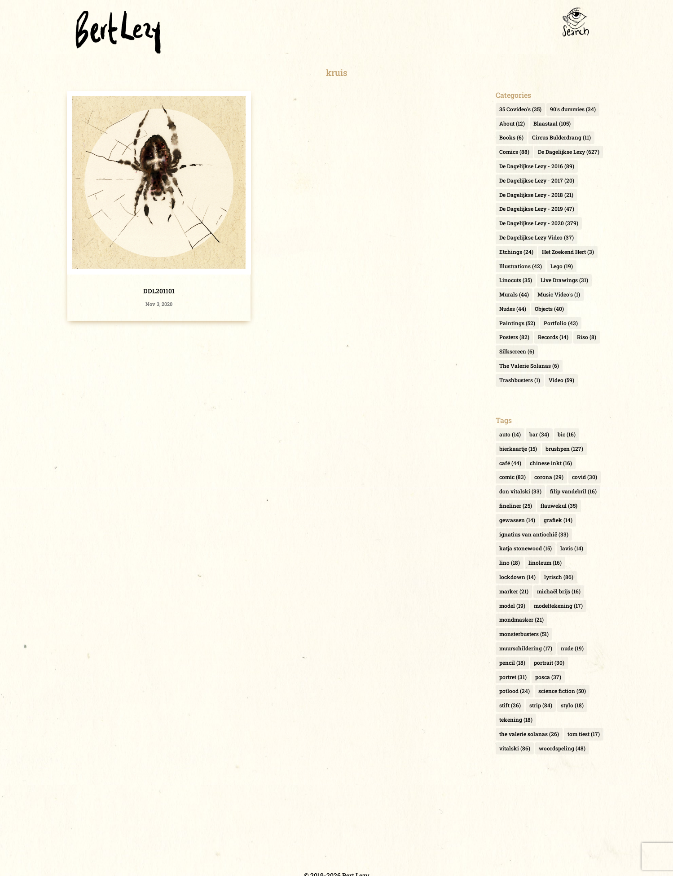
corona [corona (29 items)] (548, 476)
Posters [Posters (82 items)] (514, 336)
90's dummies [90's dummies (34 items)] (573, 109)
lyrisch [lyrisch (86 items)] (558, 576)
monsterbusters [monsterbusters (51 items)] (524, 633)
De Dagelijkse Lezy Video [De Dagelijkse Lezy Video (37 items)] (536, 237)
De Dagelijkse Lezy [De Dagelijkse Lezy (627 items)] (568, 151)
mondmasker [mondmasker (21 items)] (521, 619)
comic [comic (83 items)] (512, 476)
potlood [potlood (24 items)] (514, 690)
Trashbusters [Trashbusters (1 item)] (519, 380)
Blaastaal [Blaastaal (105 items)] (552, 123)
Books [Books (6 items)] (511, 137)
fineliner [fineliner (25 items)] (515, 505)
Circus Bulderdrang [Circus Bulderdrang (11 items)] (561, 137)
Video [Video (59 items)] (561, 380)
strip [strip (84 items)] (540, 705)
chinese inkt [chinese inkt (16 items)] (551, 462)
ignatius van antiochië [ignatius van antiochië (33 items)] (533, 534)
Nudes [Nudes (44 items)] (512, 308)
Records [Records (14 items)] (553, 336)
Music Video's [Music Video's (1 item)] (558, 294)
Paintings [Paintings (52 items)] (517, 323)
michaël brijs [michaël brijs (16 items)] (559, 591)
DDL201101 (159, 291)
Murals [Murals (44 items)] (514, 294)
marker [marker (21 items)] (513, 591)
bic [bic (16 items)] (567, 434)
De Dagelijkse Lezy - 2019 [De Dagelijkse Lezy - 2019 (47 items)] (536, 208)
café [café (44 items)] (510, 462)
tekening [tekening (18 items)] (515, 719)
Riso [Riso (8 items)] (586, 336)
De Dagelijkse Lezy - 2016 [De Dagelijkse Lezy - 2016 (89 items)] (536, 166)
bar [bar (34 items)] (539, 434)
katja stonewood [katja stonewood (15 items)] (525, 548)
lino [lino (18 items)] (509, 562)
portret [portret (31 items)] (513, 676)
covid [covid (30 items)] (584, 476)
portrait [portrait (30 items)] (549, 662)
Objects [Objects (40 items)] (549, 308)
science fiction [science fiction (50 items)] (562, 690)
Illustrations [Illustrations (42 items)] (520, 266)
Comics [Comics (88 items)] (514, 151)
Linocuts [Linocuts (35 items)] (515, 279)
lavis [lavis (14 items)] (571, 548)
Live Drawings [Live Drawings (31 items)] (564, 279)
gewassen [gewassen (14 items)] (517, 519)
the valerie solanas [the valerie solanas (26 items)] (529, 733)
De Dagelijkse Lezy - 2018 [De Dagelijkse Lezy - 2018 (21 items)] (536, 194)
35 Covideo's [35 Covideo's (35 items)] (520, 109)
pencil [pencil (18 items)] (512, 662)
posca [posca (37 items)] (548, 676)
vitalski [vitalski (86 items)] (514, 748)
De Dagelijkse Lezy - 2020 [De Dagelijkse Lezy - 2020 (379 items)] (538, 223)
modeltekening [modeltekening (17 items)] (558, 605)
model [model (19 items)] (512, 605)
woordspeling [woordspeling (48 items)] (562, 748)
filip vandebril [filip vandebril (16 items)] (573, 491)
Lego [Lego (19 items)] (561, 266)
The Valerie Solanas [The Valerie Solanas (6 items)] (529, 365)
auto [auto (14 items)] (510, 434)
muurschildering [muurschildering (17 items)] (525, 648)
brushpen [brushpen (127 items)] (564, 448)
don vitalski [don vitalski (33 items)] (520, 491)
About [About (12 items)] (512, 123)
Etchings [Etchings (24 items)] (516, 251)
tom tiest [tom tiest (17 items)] (583, 733)
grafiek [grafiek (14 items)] (558, 519)
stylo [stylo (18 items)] (572, 705)
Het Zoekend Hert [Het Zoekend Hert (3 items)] (568, 251)
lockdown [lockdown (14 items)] (517, 576)
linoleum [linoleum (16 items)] (545, 562)
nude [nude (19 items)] (572, 648)
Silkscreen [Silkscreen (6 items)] (516, 351)
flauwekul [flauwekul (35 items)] (559, 505)
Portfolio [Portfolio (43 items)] (561, 323)
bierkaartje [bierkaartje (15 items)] (518, 448)
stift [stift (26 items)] (510, 705)
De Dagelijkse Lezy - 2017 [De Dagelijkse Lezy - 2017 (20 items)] (536, 180)
